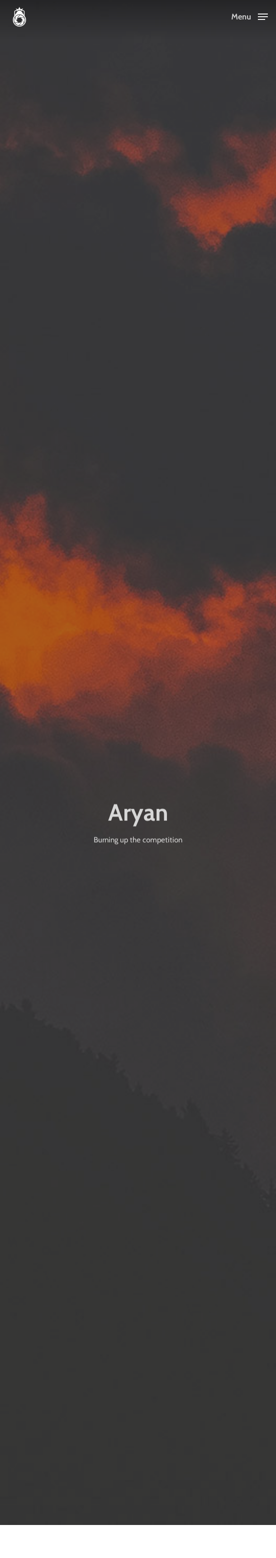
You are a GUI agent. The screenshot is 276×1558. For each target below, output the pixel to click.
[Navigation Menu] (249, 16)
